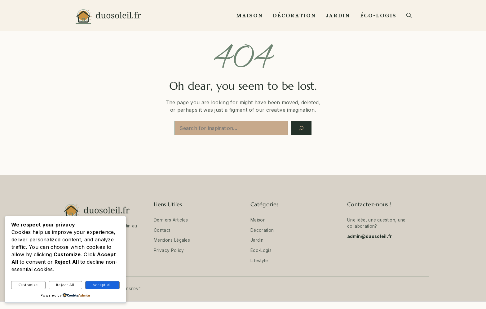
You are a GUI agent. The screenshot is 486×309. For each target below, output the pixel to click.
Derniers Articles (171, 219)
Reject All (65, 285)
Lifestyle (259, 260)
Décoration (294, 15)
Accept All (102, 285)
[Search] (301, 128)
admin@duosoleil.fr (369, 236)
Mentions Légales (172, 240)
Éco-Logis (378, 15)
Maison (249, 15)
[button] (409, 15)
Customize (28, 285)
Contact (162, 230)
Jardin (338, 15)
